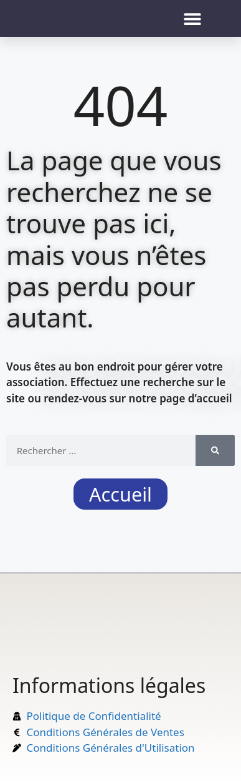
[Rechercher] (215, 450)
